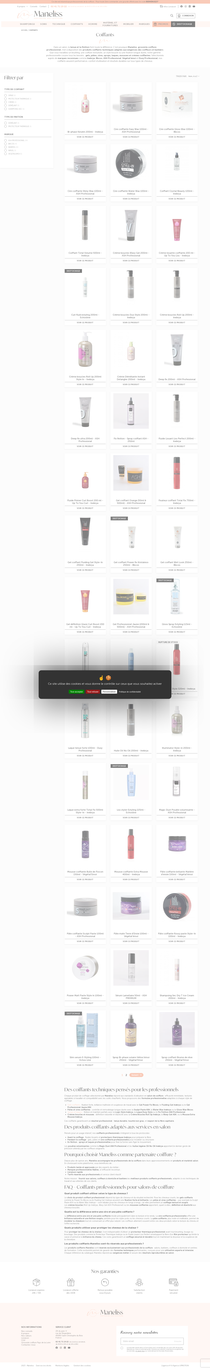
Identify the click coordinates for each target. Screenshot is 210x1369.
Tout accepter (76, 691)
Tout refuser (92, 691)
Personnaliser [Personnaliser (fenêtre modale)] (109, 691)
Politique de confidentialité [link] (130, 692)
